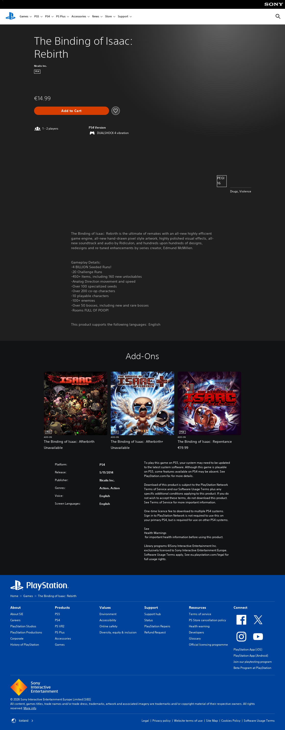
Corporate (17, 638)
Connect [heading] (240, 607)
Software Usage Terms (259, 721)
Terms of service (200, 614)
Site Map (212, 721)
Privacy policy (161, 721)
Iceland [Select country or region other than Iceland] (22, 720)
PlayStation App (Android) (251, 655)
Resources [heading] (197, 607)
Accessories (79, 17)
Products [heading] (62, 607)
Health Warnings (155, 533)
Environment (107, 614)
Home (14, 596)
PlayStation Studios (23, 626)
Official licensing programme (208, 644)
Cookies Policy (230, 721)
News (95, 17)
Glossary (195, 638)
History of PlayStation (24, 644)
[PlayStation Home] (10, 16)
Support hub (152, 614)
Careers (15, 620)
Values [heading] (105, 607)
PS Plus (60, 17)
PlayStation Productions (26, 632)
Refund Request (155, 632)
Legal (145, 721)
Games (24, 17)
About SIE (16, 614)
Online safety (108, 626)
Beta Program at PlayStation (252, 668)
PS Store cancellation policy (207, 620)
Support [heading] (151, 607)
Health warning (199, 626)
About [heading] (15, 607)
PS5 (36, 17)
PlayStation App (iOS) (248, 649)
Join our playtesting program (253, 662)
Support (123, 17)
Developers (196, 632)
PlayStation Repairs (157, 626)
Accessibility (107, 620)
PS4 (47, 17)
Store (108, 17)
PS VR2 (59, 626)
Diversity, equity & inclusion (117, 632)
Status (148, 620)
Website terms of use (188, 721)
